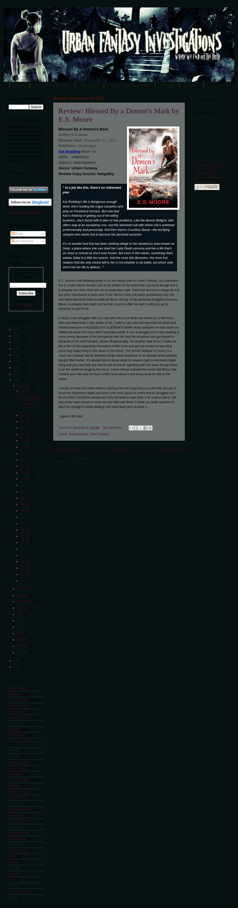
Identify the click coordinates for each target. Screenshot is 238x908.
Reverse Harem (19, 791)
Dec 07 (25, 542)
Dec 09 (25, 530)
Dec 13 (25, 504)
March (21, 639)
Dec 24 (25, 440)
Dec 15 (25, 491)
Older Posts (174, 449)
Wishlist (167, 85)
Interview (15, 729)
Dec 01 (25, 580)
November (24, 589)
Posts (17, 234)
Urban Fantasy (99, 434)
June (20, 620)
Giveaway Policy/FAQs (24, 821)
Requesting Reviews (52, 85)
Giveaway (15, 694)
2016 (17, 355)
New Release (17, 712)
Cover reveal (17, 768)
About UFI (89, 85)
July (20, 614)
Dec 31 (25, 391)
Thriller (13, 897)
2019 (17, 336)
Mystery (14, 874)
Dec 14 (25, 498)
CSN (12, 879)
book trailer (16, 803)
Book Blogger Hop (21, 809)
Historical (15, 868)
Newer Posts (65, 449)
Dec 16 (25, 485)
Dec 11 (25, 517)
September (24, 601)
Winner (13, 750)
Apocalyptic (16, 827)
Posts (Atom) (80, 458)
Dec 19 (25, 466)
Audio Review (18, 850)
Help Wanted (17, 839)
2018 (17, 342)
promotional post (19, 717)
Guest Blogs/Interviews (129, 85)
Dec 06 (25, 549)
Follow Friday (17, 797)
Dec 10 (25, 523)
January (22, 652)
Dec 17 (25, 479)
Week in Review (19, 706)
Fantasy (14, 756)
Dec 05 (25, 555)
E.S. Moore (80, 135)
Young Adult (16, 735)
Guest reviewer (19, 833)
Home (19, 85)
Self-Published (18, 762)
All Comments (22, 241)
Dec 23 (25, 447)
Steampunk (16, 844)
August (22, 608)
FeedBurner (26, 305)
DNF (12, 856)
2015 (17, 361)
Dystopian (15, 774)
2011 (17, 661)
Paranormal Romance (23, 741)
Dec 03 (25, 568)
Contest (14, 885)
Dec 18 (25, 472)
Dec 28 (25, 428)
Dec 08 (25, 536)
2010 (17, 667)
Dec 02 (25, 574)
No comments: (113, 427)
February (23, 646)
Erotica (13, 862)
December (24, 386)
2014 (17, 367)
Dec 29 (25, 421)
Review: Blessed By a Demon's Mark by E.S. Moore (31, 402)
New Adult (15, 815)
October (22, 595)
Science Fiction (19, 780)
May (20, 627)
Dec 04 (25, 561)
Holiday (14, 785)
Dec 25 (25, 434)
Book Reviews (78, 434)
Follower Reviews (20, 891)
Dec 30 (25, 415)
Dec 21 (25, 453)
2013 (17, 374)
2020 (17, 329)
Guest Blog (16, 723)
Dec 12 (25, 511)
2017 (17, 348)
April (20, 633)
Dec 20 (25, 459)
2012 (17, 380)
